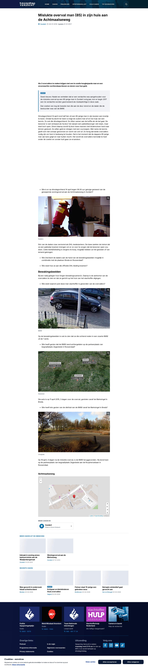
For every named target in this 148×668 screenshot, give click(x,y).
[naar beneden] (107, 512)
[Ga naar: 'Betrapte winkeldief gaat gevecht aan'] (115, 583)
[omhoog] (107, 504)
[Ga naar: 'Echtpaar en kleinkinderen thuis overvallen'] (60, 583)
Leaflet (91, 516)
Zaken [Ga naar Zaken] (55, 4)
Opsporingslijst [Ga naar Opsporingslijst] (79, 4)
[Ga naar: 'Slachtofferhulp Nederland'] (96, 618)
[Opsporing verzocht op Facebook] (105, 645)
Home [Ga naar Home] (47, 4)
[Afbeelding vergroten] (108, 198)
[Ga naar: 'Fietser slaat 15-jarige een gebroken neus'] (88, 583)
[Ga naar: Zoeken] (126, 4)
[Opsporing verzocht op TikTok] (122, 645)
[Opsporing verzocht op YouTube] (116, 645)
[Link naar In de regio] (60, 644)
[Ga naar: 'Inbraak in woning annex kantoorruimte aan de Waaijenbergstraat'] (33, 551)
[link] (55, 526)
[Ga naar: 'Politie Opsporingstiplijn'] (30, 619)
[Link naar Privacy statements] (33, 651)
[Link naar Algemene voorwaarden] (60, 648)
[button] (74, 497)
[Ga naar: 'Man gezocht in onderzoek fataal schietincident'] (33, 583)
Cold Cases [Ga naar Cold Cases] (94, 4)
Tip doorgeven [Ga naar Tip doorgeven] (108, 4)
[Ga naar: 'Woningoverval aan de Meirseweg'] (60, 551)
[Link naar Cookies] (60, 651)
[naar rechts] (107, 509)
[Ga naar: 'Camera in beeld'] (118, 617)
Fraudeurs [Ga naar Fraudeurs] (65, 4)
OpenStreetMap (99, 516)
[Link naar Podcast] (33, 644)
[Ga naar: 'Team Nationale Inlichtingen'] (74, 619)
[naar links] (107, 506)
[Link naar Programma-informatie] (33, 648)
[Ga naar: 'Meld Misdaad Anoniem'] (52, 618)
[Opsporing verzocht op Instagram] (111, 645)
